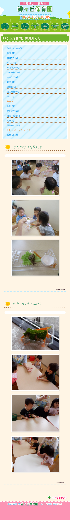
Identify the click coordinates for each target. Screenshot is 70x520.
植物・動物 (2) (13, 116)
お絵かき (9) (12, 58)
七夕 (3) (10, 120)
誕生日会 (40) (13, 91)
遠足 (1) (10, 96)
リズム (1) (11, 63)
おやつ (10, 101)
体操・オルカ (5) (14, 48)
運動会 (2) (11, 87)
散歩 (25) (11, 53)
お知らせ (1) (12, 135)
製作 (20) (11, 82)
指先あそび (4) (13, 125)
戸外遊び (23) (13, 111)
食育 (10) (11, 106)
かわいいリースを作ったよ (19, 130)
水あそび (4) (12, 77)
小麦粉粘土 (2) (13, 72)
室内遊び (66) (13, 67)
